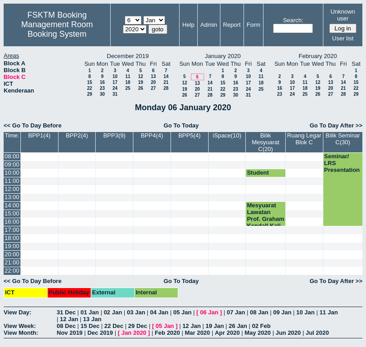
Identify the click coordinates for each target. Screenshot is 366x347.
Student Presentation (265, 176)
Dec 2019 (100, 332)
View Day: (17, 312)
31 (114, 94)
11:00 (12, 180)
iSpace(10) (227, 135)
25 (127, 88)
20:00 (12, 254)
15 (89, 82)
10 (114, 76)
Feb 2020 (167, 332)
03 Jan (136, 312)
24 (114, 88)
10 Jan (305, 312)
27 (153, 88)
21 (165, 82)
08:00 (12, 156)
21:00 (12, 262)
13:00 (12, 197)
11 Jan (328, 312)
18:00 (12, 238)
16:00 (12, 221)
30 (102, 94)
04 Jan (159, 312)
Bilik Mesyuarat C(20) (265, 142)
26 (140, 88)
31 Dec (66, 312)
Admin (208, 24)
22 (89, 88)
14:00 (12, 205)
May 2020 (257, 332)
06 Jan (209, 312)
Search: (293, 20)
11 (127, 76)
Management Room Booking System (57, 29)
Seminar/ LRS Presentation (342, 163)
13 (153, 76)
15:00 (12, 213)
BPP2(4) (77, 135)
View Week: (20, 326)
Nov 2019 (70, 332)
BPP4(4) (152, 135)
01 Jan (90, 312)
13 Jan (92, 319)
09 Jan (282, 312)
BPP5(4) (189, 135)
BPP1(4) (39, 135)
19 (140, 82)
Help (188, 24)
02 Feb (261, 326)
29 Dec (137, 326)
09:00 (12, 164)
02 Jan (113, 312)
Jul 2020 (317, 332)
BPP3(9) (114, 135)
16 (102, 82)
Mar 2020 (197, 332)
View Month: (21, 332)
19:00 (12, 246)
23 (102, 88)
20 (153, 82)
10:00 (12, 172)
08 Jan (259, 312)
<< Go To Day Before (33, 125)
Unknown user (343, 15)
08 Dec (66, 326)
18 (127, 82)
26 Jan (238, 326)
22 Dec (113, 326)
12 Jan (69, 319)
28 (165, 88)
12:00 (12, 189)
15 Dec (90, 326)
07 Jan (236, 312)
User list (342, 38)
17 (114, 82)
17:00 (12, 229)
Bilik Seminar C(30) (343, 139)
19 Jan (214, 326)
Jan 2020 (134, 332)
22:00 (12, 270)
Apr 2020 (227, 332)
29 (89, 94)
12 (140, 76)
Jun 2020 (288, 332)
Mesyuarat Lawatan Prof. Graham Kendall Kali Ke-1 (265, 219)
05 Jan (182, 312)
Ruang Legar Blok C (304, 139)
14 (165, 76)
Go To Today (181, 125)
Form (253, 24)
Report (232, 24)
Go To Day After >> (336, 125)
